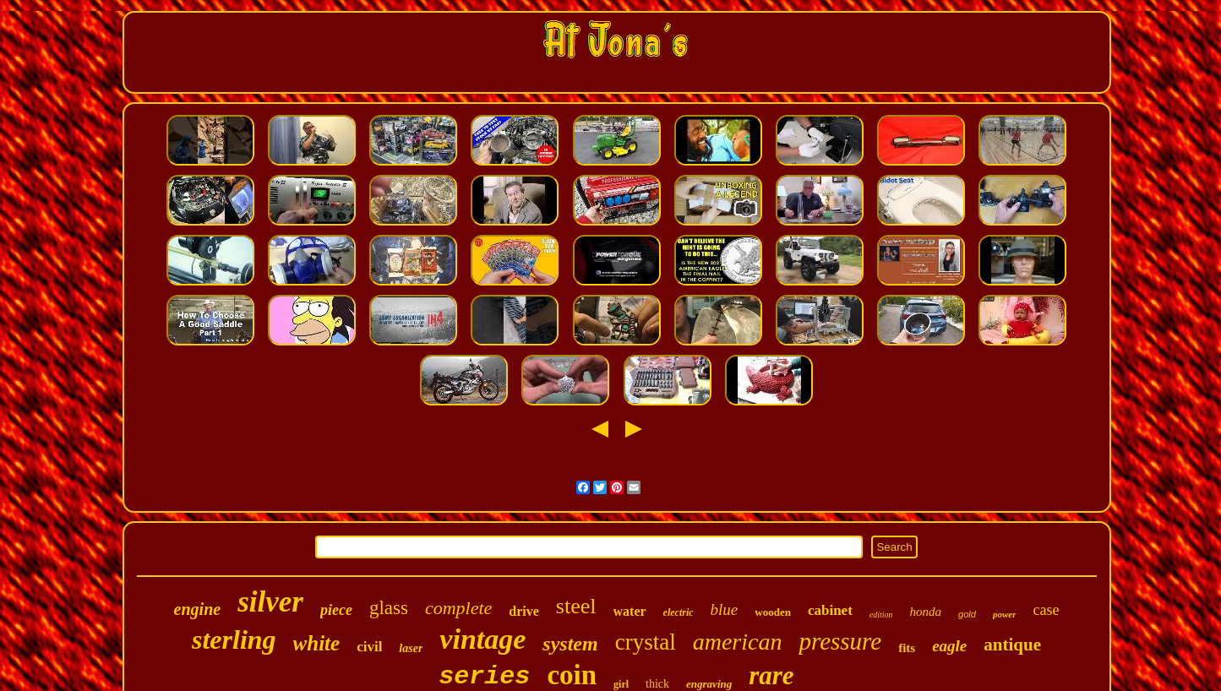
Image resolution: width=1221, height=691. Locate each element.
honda (926, 611)
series (484, 676)
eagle (949, 646)
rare (771, 675)
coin (572, 675)
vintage (482, 639)
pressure (840, 641)
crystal (645, 642)
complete (458, 607)
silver (270, 601)
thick (657, 683)
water (629, 611)
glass (388, 607)
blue (725, 609)
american (737, 641)
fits (906, 648)
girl (621, 684)
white (317, 643)
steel (576, 606)
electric (678, 612)
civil (369, 647)
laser (410, 648)
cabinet (830, 610)
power (1005, 614)
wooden (773, 612)
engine (197, 609)
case (1046, 609)
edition (881, 614)
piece (336, 609)
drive (524, 611)
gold (967, 614)
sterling (234, 639)
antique (1012, 644)
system (569, 644)
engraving (709, 683)
